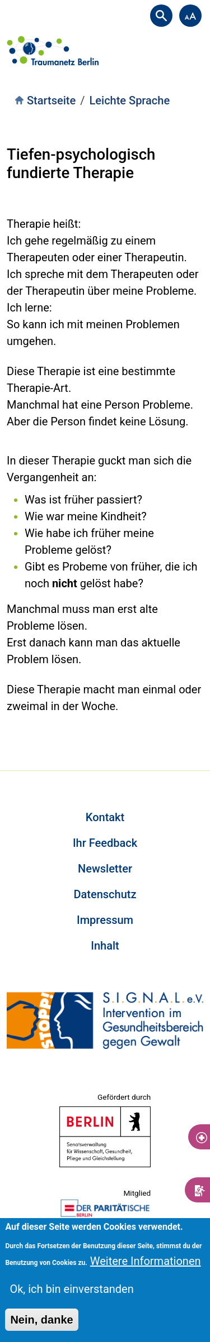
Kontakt (105, 817)
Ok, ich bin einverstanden (71, 1289)
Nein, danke (41, 1320)
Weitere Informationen (145, 1261)
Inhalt (105, 945)
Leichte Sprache (130, 100)
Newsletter (105, 868)
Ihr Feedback (105, 843)
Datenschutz (104, 894)
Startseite (51, 100)
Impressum (105, 920)
